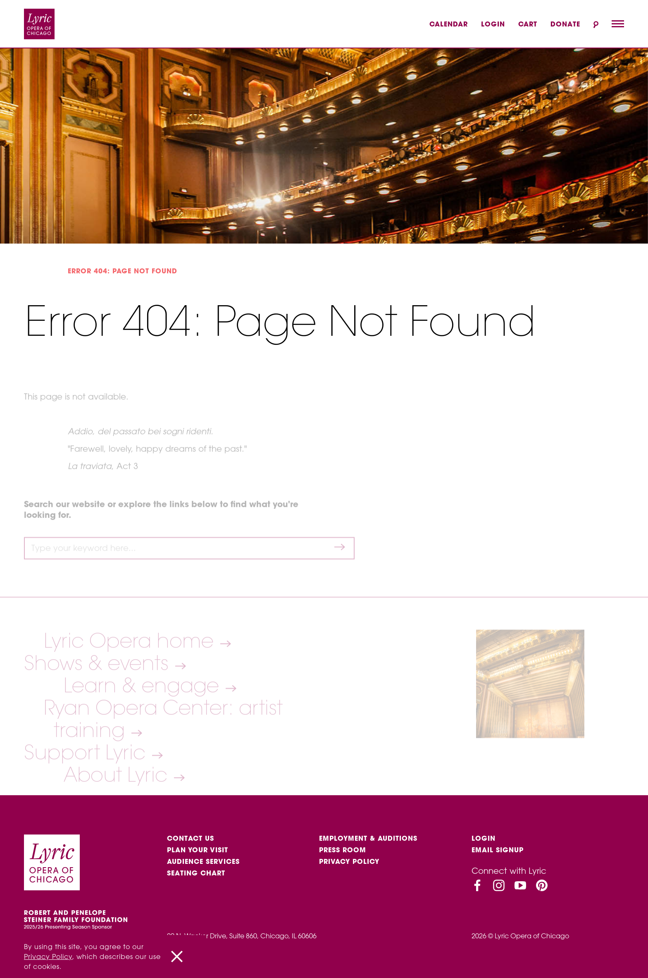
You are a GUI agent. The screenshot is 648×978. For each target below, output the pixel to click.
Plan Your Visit (197, 849)
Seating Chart (196, 873)
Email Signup (498, 849)
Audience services (203, 861)
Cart (527, 24)
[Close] (177, 956)
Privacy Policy (349, 861)
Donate (565, 24)
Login (493, 24)
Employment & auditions (368, 838)
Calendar (448, 24)
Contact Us (190, 838)
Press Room (342, 849)
